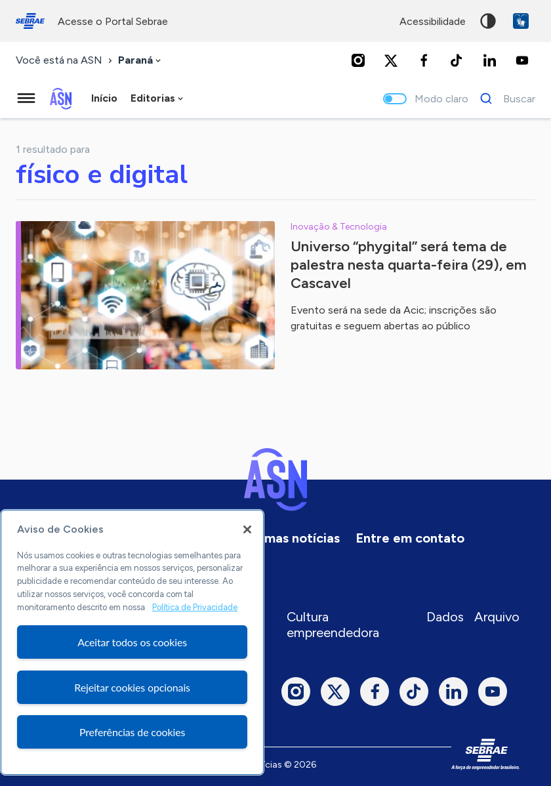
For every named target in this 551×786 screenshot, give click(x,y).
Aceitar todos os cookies (132, 642)
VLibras (520, 21)
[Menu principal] (26, 98)
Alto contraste (488, 21)
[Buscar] (504, 98)
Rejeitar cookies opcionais (132, 687)
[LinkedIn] (489, 60)
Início (104, 98)
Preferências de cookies (132, 732)
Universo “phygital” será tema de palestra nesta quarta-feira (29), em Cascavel (409, 265)
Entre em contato (410, 538)
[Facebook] (424, 60)
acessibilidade (432, 21)
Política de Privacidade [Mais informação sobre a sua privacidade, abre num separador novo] (194, 607)
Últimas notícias (291, 538)
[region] (132, 642)
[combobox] (140, 60)
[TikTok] (456, 60)
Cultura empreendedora (333, 624)
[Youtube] (522, 60)
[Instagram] (358, 60)
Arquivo (497, 617)
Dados (445, 617)
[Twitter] (391, 60)
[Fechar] (247, 529)
